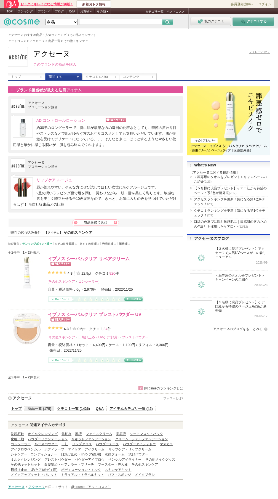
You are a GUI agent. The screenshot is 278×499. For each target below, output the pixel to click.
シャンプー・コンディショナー (34, 454)
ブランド (44, 11)
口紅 (65, 444)
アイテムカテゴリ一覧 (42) (131, 409)
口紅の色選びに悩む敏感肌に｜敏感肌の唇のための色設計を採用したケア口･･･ (230, 224)
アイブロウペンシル (26, 449)
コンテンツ (131, 77)
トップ (16, 77)
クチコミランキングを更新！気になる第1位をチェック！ (229, 213)
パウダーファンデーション (48, 439)
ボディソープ (54, 449)
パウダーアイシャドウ (139, 444)
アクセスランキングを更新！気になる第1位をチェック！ (229, 201)
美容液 (121, 434)
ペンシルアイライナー (124, 459)
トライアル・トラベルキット (82, 475)
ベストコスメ (176, 11)
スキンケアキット (118, 470)
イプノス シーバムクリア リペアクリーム (89, 258)
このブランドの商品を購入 (54, 64)
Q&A (72, 11)
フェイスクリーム (99, 434)
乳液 (78, 434)
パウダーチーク (107, 444)
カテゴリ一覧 (154, 11)
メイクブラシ (145, 475)
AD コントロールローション (60, 120)
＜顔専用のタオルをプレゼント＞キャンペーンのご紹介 (230, 179)
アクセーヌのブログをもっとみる (238, 329)
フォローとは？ (259, 52)
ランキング (25, 11)
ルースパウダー (46, 444)
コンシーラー (88, 281)
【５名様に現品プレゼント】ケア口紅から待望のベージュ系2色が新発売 (230, 190)
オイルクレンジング (43, 434)
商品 (56, 77)
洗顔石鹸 (17, 434)
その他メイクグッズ (160, 459)
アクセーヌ (22, 398)
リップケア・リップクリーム (129, 449)
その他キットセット (26, 464)
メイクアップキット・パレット (34, 475)
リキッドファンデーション (91, 439)
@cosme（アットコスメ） (91, 487)
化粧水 (66, 434)
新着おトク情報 (93, 4)
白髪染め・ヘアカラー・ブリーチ (69, 464)
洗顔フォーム (115, 454)
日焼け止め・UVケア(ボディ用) (34, 470)
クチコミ (96, 77)
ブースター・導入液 (113, 464)
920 (112, 273)
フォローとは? (173, 398)
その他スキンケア (62, 281)
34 (105, 329)
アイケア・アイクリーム (86, 449)
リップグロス (82, 444)
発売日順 (109, 243)
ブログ (59, 11)
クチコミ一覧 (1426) (73, 409)
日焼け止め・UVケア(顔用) (98, 337)
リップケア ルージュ (54, 180)
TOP (10, 11)
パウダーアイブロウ (90, 459)
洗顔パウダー (138, 454)
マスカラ (166, 444)
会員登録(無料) (242, 4)
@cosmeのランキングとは (163, 388)
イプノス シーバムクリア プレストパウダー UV (94, 314)
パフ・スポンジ (119, 475)
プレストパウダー (135, 337)
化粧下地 (17, 439)
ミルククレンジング (26, 459)
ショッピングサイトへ (140, 120)
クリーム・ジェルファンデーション (141, 439)
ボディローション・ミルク (81, 470)
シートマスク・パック (146, 434)
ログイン (264, 4)
